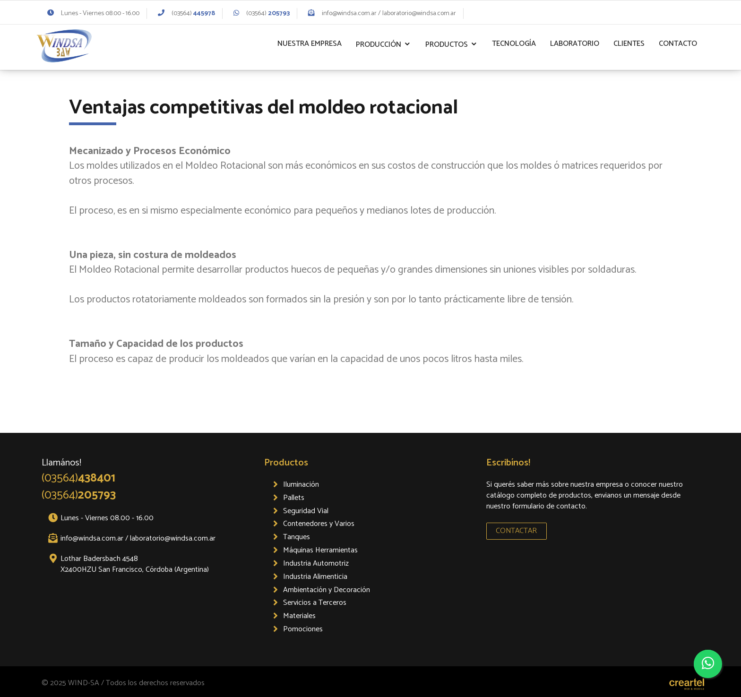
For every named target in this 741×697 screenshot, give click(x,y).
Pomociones (303, 629)
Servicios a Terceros (314, 602)
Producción (378, 44)
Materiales (299, 616)
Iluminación (301, 484)
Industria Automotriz (316, 563)
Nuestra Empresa (309, 43)
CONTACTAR (516, 531)
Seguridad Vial (305, 511)
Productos (446, 44)
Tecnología (514, 43)
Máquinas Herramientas (320, 550)
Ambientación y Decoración (326, 590)
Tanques (296, 537)
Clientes (629, 43)
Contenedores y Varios (318, 523)
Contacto (678, 43)
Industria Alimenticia (315, 576)
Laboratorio (574, 43)
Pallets (293, 497)
